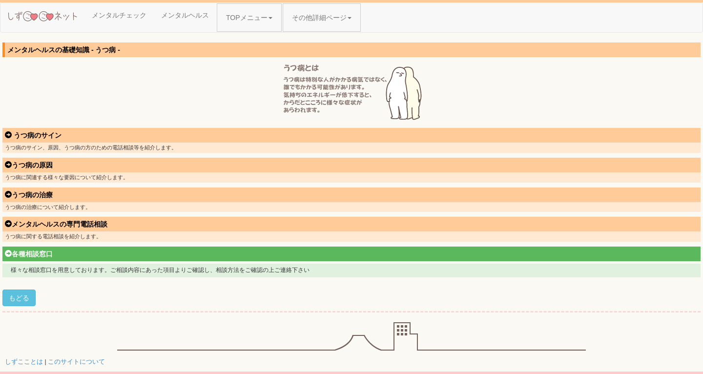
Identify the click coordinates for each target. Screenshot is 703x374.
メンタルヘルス (185, 15)
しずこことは (24, 361)
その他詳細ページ (322, 17)
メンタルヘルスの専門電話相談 (56, 224)
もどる (19, 298)
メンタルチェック (119, 15)
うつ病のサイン (33, 135)
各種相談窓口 (29, 254)
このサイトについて (76, 361)
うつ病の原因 (29, 165)
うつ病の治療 (29, 195)
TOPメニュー (249, 17)
